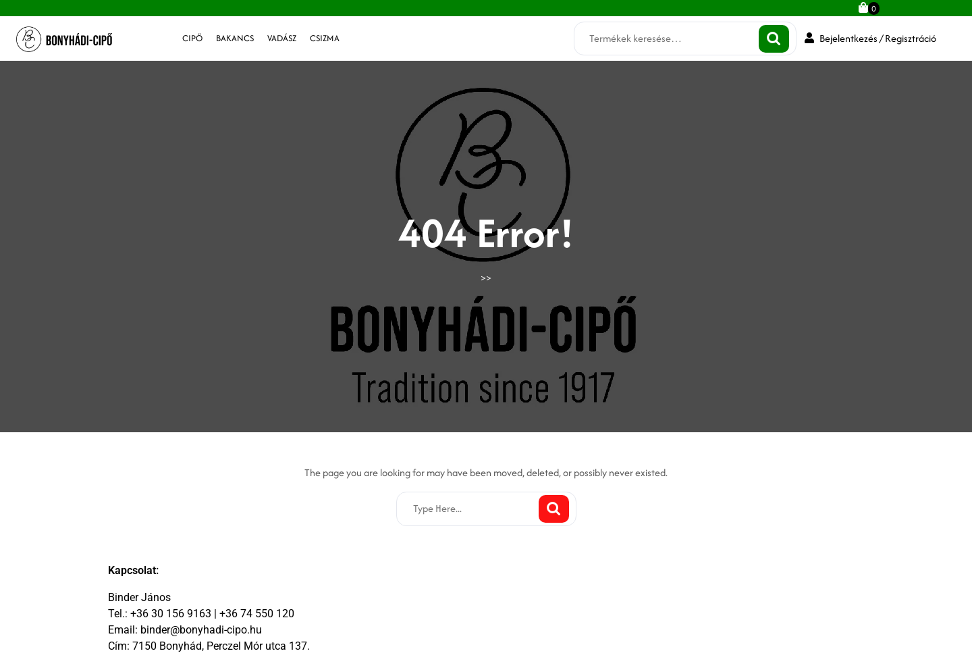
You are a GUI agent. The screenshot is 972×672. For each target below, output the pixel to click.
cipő (192, 38)
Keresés (774, 39)
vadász (281, 38)
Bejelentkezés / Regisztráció (870, 38)
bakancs (235, 38)
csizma (325, 38)
